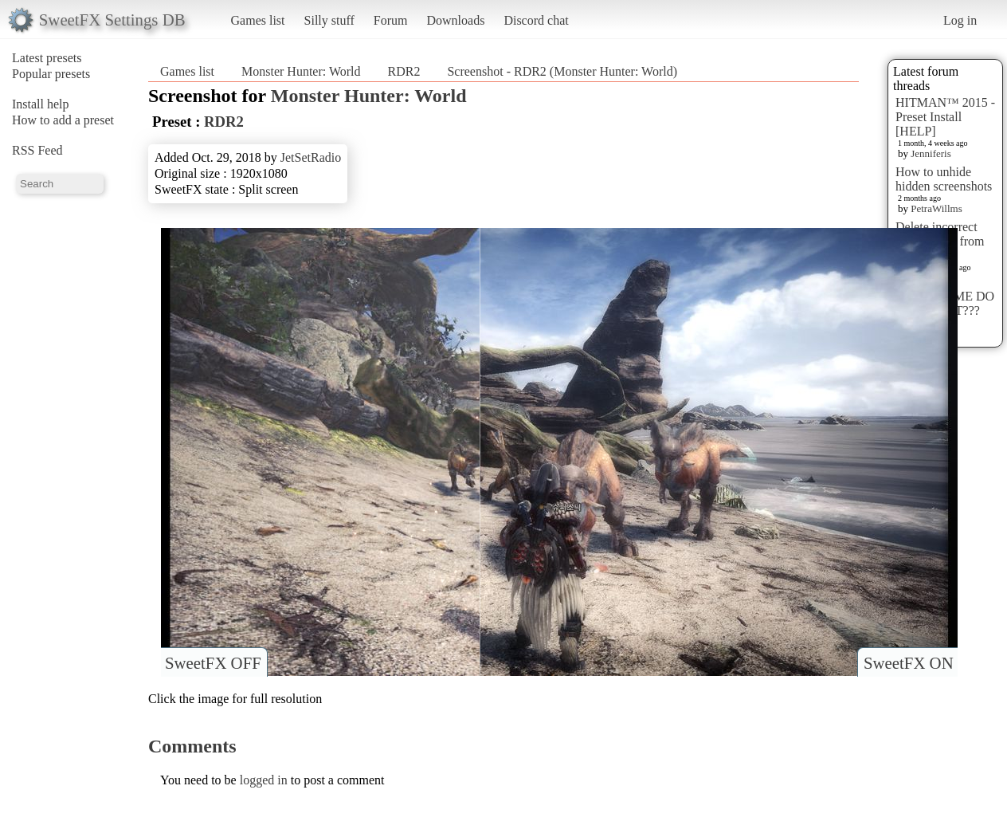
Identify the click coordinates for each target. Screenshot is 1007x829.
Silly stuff (329, 20)
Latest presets (47, 58)
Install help (40, 104)
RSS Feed (37, 150)
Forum (391, 20)
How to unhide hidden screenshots (943, 179)
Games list (258, 20)
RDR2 (404, 71)
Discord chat (536, 20)
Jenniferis (931, 153)
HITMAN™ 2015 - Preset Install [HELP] (945, 117)
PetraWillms (936, 208)
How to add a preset (63, 120)
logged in (264, 780)
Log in (960, 20)
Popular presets (51, 74)
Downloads (455, 20)
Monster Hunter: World (301, 71)
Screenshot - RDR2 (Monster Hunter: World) (562, 71)
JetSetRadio (310, 157)
